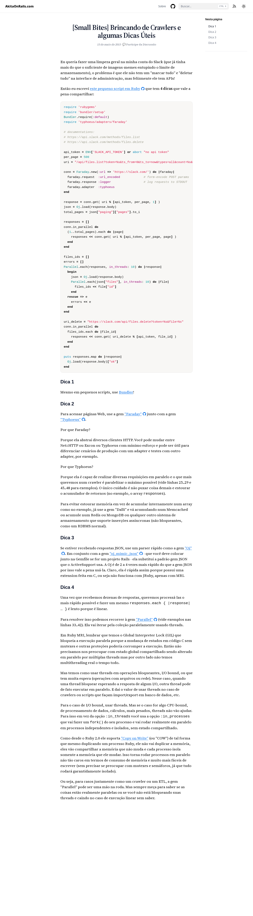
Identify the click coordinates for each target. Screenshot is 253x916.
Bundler (126, 392)
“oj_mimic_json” (124, 553)
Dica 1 (212, 26)
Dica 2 (212, 32)
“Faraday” (133, 413)
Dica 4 (212, 43)
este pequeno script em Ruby (115, 88)
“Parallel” (144, 618)
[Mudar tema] (244, 6)
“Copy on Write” (134, 736)
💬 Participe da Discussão (139, 44)
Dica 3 (212, 37)
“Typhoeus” (70, 419)
